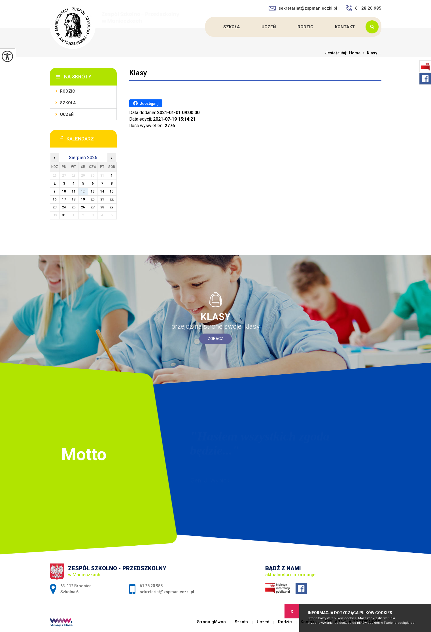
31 (64, 215)
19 (83, 199)
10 (64, 191)
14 (102, 191)
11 (74, 191)
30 (55, 215)
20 (93, 199)
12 (83, 191)
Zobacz (215, 338)
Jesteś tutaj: (337, 53)
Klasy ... (370, 53)
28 (102, 207)
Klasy (138, 73)
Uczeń (269, 26)
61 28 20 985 (363, 8)
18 (74, 199)
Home (354, 53)
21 (102, 199)
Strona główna (206, 27)
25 (74, 207)
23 (55, 207)
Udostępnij (145, 103)
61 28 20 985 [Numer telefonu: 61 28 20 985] (151, 586)
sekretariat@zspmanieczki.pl (303, 8)
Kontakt (345, 26)
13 (93, 191)
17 (64, 199)
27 (93, 207)
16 (55, 199)
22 (112, 199)
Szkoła (231, 26)
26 (83, 207)
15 (112, 191)
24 (64, 207)
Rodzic (305, 26)
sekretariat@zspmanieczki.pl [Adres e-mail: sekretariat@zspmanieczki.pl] (167, 592)
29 (112, 207)
